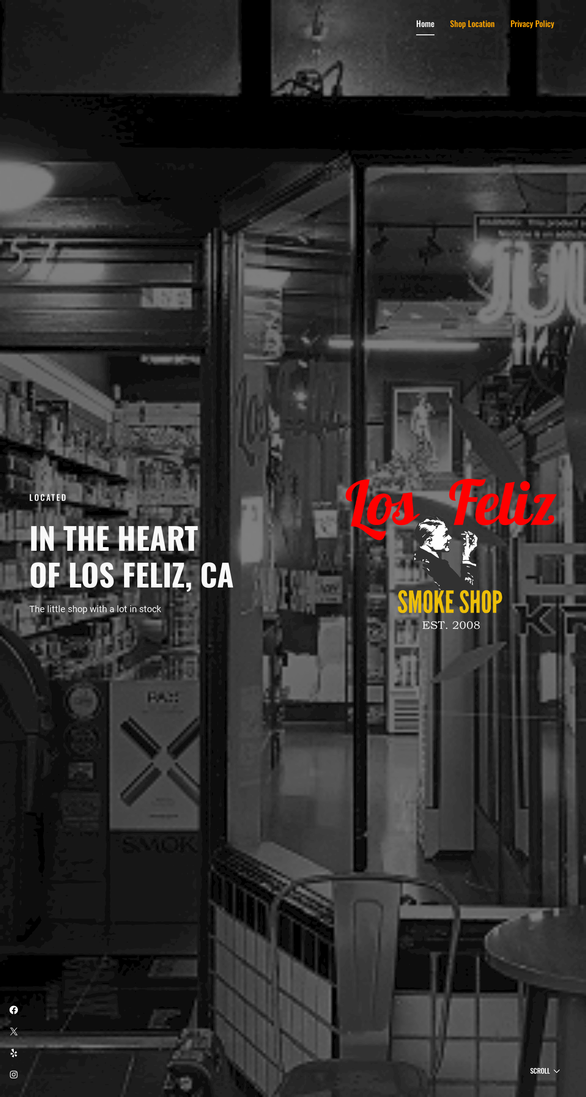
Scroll (540, 1070)
